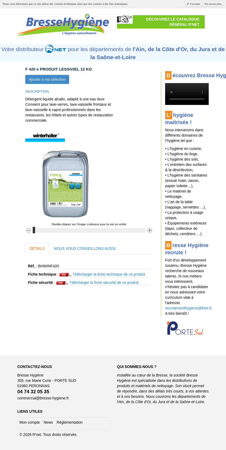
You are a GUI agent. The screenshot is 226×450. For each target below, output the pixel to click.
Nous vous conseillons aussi (85, 248)
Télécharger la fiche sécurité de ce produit (104, 282)
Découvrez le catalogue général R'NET (172, 22)
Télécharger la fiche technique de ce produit (109, 274)
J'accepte (194, 3)
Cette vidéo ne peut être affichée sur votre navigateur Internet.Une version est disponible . (187, 94)
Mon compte (29, 422)
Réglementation (70, 422)
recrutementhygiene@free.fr (188, 308)
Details (37, 248)
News (48, 422)
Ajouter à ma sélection (47, 79)
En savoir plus (213, 3)
